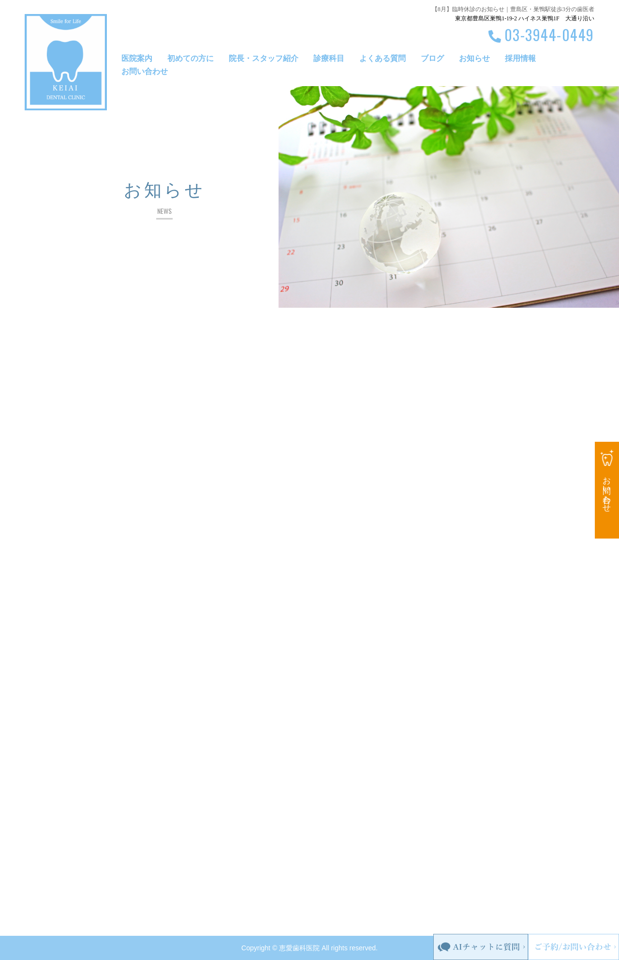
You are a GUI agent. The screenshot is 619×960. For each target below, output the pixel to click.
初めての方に (190, 58)
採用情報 (520, 58)
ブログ (432, 58)
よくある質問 (382, 58)
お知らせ (474, 58)
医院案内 (136, 58)
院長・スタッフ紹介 (263, 58)
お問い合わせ (144, 71)
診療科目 (328, 58)
